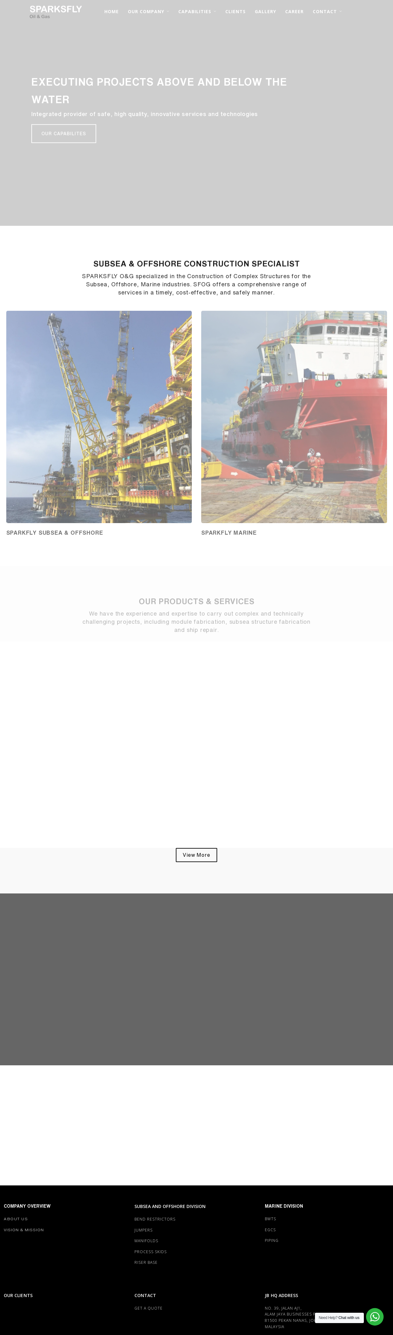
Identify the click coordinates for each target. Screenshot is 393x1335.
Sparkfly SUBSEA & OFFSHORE (54, 532)
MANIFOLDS (146, 1240)
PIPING (272, 1240)
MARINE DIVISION (284, 1206)
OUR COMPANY (146, 11)
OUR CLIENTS (18, 1295)
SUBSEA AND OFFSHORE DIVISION (170, 1206)
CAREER (294, 11)
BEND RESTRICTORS (155, 1219)
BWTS (270, 1218)
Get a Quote (148, 1308)
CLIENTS (235, 11)
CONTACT (325, 11)
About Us (16, 1219)
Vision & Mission (24, 1230)
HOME (111, 11)
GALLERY (265, 11)
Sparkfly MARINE (229, 532)
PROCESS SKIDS (150, 1251)
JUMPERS (143, 1230)
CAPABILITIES (194, 11)
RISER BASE (146, 1262)
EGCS (270, 1229)
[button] (63, 134)
